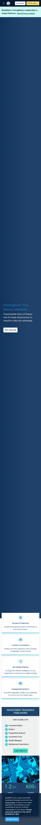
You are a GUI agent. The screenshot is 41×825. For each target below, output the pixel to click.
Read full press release (26, 13)
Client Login (32, 3)
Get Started (20, 3)
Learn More (20, 751)
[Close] (12, 819)
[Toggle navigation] (4, 3)
